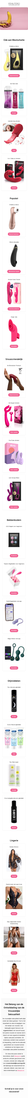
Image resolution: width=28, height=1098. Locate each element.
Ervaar (14, 113)
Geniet (14, 188)
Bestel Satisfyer (14, 234)
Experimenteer (14, 75)
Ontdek (14, 790)
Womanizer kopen (14, 271)
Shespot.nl (17, 1056)
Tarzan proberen (14, 309)
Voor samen (14, 432)
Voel (14, 150)
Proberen (14, 555)
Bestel (14, 827)
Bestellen (14, 346)
